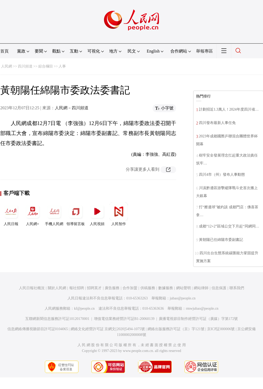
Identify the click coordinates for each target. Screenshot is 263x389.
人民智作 (118, 214)
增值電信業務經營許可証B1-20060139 (124, 319)
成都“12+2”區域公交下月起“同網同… (229, 226)
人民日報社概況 (32, 288)
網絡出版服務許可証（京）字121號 (176, 329)
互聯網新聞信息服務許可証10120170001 (57, 319)
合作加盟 (130, 288)
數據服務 (165, 288)
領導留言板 (75, 214)
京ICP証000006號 (221, 329)
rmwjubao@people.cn (202, 308)
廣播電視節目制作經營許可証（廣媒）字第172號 (198, 319)
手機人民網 (54, 214)
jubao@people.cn (183, 298)
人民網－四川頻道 (71, 108)
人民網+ (32, 214)
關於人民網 (57, 288)
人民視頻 (97, 214)
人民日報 (11, 214)
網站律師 (201, 288)
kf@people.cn (84, 308)
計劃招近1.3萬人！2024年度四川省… (229, 109)
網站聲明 (183, 288)
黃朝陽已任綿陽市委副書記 (221, 240)
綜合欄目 (45, 66)
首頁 (4, 51)
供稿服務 (147, 288)
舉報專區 (204, 51)
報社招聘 (76, 288)
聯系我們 (236, 288)
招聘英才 (94, 288)
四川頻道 (25, 66)
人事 (62, 66)
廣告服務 (112, 288)
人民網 (6, 66)
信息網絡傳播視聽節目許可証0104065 (37, 329)
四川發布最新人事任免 (217, 123)
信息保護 (219, 288)
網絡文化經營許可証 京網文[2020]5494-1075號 (108, 329)
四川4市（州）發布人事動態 (222, 175)
